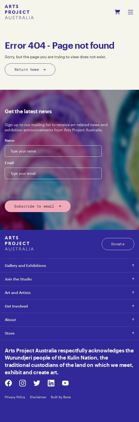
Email (9, 163)
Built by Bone (61, 397)
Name (9, 140)
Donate (118, 244)
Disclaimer (38, 397)
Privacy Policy (15, 397)
